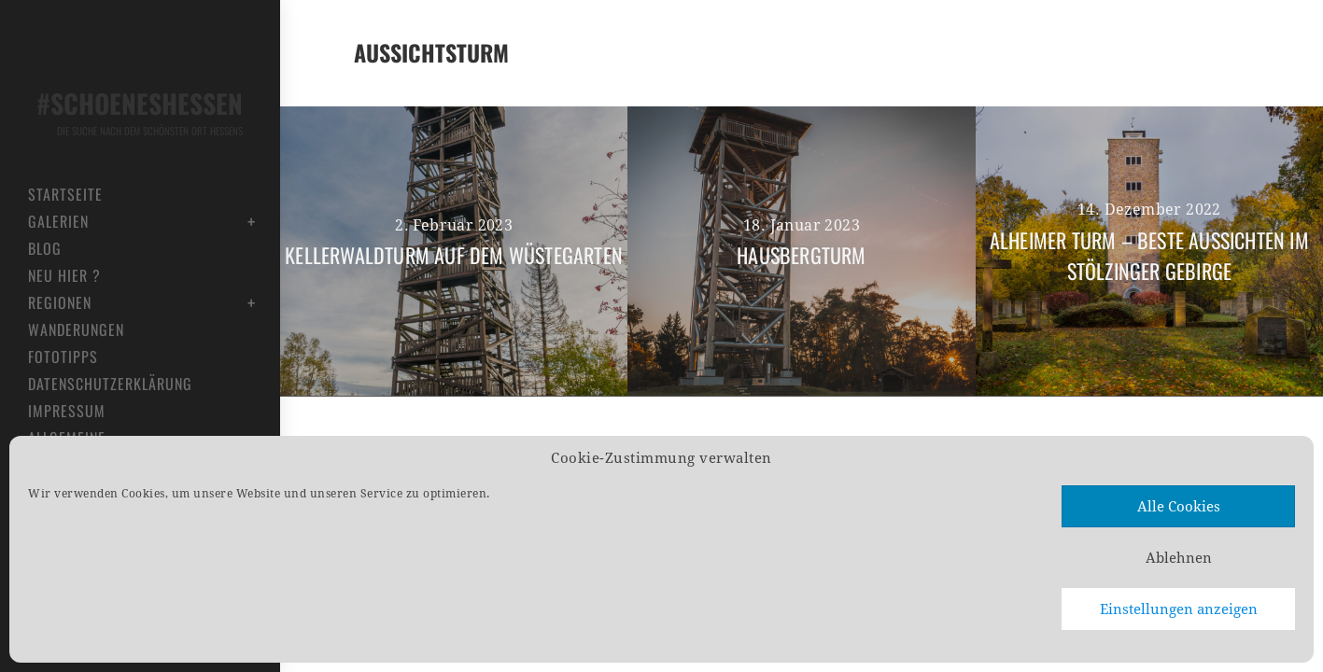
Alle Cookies (1178, 506)
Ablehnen (1179, 558)
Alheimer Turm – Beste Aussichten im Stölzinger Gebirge (1149, 256)
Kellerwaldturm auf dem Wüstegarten (454, 255)
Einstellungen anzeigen (1179, 609)
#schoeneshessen (135, 111)
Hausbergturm (801, 255)
